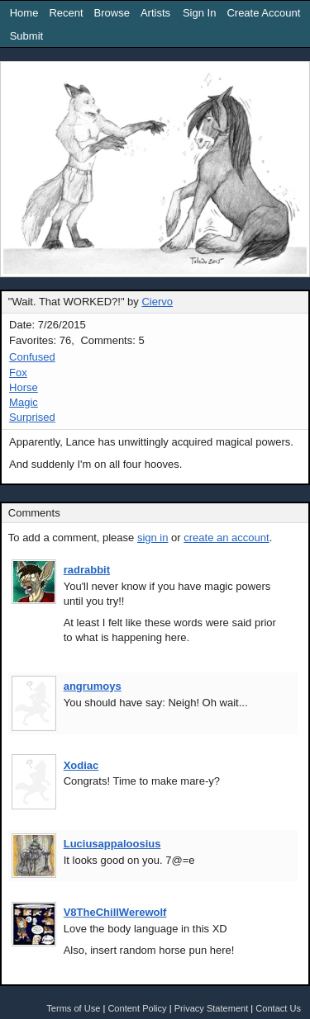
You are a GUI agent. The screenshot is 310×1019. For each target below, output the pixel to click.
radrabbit (87, 570)
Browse (112, 13)
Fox (18, 372)
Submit (26, 36)
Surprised (32, 417)
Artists (155, 13)
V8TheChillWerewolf (115, 912)
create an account (226, 537)
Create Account (263, 13)
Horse (23, 387)
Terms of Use (73, 1008)
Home (24, 13)
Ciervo (157, 301)
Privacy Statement (211, 1008)
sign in (153, 537)
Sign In (199, 13)
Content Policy (136, 1008)
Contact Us (278, 1008)
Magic (23, 402)
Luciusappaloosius (112, 843)
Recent (66, 13)
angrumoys (93, 686)
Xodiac (81, 765)
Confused (32, 357)
